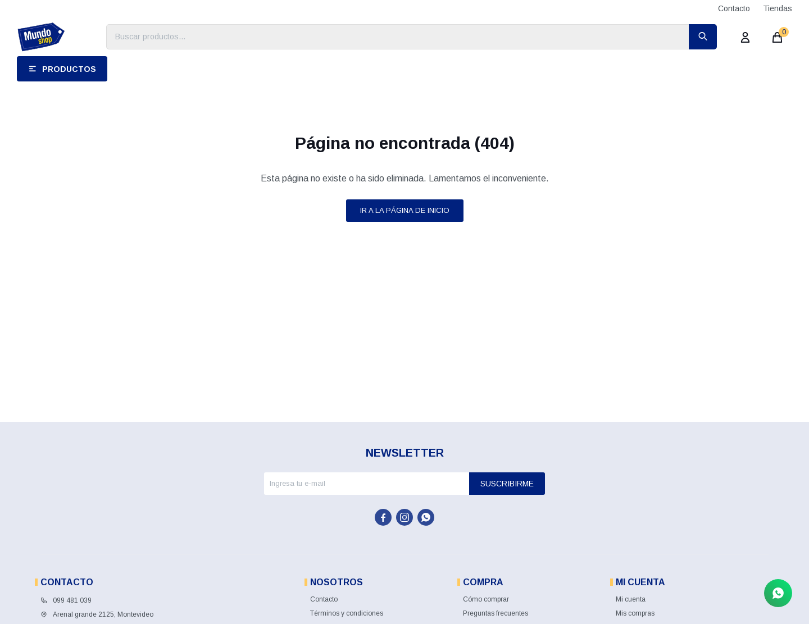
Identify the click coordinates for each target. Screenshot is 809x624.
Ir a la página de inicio (404, 210)
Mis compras (635, 613)
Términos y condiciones (346, 613)
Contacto (734, 8)
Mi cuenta (631, 599)
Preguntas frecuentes (495, 613)
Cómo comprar (486, 599)
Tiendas (777, 8)
